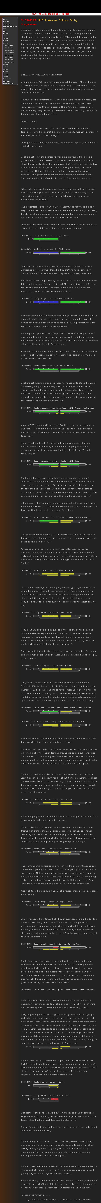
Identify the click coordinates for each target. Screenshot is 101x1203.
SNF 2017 (5, 40)
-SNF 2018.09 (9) (9, 57)
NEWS (34, 14)
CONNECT (65, 14)
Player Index (6, 81)
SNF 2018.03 (28, 20)
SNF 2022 (5, 71)
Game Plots (6, 21)
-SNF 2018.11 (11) (9, 62)
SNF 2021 (5, 69)
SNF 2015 (5, 36)
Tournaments (7, 78)
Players (5, 31)
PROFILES (51, 14)
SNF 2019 (5, 64)
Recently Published (8, 83)
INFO (39, 14)
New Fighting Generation (10, 26)
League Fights (7, 24)
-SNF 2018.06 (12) (9, 52)
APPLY (44, 14)
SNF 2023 (5, 74)
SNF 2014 (5, 33)
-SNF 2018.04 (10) (9, 48)
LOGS (58, 14)
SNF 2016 (5, 38)
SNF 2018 (5, 43)
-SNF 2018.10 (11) (9, 59)
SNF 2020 (5, 67)
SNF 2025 (5, 76)
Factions (5, 19)
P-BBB (4, 28)
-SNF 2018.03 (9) (9, 45)
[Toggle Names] (29, 24)
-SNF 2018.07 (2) (9, 55)
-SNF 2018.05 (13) (9, 50)
